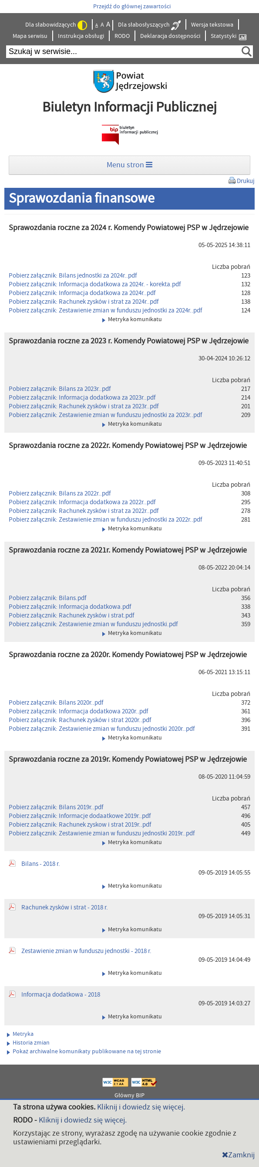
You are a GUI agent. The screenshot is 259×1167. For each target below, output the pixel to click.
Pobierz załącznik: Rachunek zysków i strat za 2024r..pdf (83, 302)
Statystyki (228, 36)
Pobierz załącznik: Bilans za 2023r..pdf (60, 389)
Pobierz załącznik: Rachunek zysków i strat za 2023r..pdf (83, 406)
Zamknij (238, 1155)
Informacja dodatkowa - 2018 (60, 995)
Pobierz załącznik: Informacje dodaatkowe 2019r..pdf (80, 816)
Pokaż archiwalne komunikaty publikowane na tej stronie (84, 1051)
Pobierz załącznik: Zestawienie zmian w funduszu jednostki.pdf (93, 624)
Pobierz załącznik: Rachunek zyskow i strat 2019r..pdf (80, 825)
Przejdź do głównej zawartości (132, 6)
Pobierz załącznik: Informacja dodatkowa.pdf (70, 607)
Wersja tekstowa (212, 25)
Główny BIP (129, 1095)
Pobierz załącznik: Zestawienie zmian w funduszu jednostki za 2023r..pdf (105, 415)
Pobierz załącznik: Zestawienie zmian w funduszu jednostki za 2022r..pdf (105, 520)
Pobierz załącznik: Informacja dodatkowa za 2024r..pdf (82, 293)
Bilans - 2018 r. (40, 864)
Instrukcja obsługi (81, 36)
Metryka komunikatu (132, 319)
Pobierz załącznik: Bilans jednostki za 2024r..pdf (73, 275)
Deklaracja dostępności (170, 36)
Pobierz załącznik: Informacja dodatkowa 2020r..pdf (78, 711)
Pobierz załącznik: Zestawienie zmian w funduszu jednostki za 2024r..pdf (105, 310)
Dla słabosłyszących (149, 25)
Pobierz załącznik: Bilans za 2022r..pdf (60, 493)
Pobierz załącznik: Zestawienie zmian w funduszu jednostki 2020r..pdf (102, 729)
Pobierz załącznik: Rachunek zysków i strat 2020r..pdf (80, 720)
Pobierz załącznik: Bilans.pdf (47, 598)
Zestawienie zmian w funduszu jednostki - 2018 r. (86, 951)
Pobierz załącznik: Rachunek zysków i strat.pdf (71, 615)
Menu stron (129, 165)
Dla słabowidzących (56, 25)
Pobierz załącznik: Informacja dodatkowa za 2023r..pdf (82, 398)
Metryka (20, 1034)
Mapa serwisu (30, 36)
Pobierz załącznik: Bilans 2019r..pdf (56, 807)
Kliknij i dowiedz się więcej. (141, 1107)
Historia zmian (28, 1043)
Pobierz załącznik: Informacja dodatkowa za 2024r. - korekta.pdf (95, 284)
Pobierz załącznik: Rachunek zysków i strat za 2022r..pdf (83, 511)
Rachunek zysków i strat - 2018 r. (64, 907)
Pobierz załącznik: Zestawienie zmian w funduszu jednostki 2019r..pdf (102, 833)
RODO (122, 36)
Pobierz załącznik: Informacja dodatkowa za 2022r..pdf (82, 502)
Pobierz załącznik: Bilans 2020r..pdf (56, 703)
